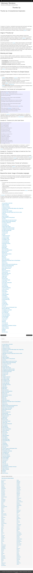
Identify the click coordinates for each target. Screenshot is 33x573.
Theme (3, 85)
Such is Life (4, 290)
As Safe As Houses (5, 378)
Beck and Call (4, 255)
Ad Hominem (3, 480)
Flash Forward (3, 513)
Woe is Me (4, 447)
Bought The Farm (5, 274)
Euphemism (19, 510)
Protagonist (3, 547)
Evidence (2, 511)
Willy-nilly (4, 321)
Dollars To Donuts (5, 328)
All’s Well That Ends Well (6, 230)
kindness (13, 166)
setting (15, 158)
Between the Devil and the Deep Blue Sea (9, 264)
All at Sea (4, 218)
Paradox (18, 536)
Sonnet (18, 553)
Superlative (3, 555)
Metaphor (18, 528)
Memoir (2, 528)
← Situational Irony (3, 335)
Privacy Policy (25, 571)
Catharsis (18, 495)
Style (2, 554)
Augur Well (4, 244)
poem (7, 92)
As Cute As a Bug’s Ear (6, 222)
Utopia (18, 564)
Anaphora (3, 486)
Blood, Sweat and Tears (6, 268)
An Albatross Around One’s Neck (8, 229)
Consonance (19, 500)
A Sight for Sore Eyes (6, 235)
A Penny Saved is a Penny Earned (8, 217)
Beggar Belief (4, 417)
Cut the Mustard (5, 324)
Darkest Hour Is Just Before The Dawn (9, 325)
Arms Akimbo (4, 365)
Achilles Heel (4, 214)
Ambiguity (18, 482)
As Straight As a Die (5, 239)
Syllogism (18, 555)
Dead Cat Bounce (5, 326)
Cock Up (3, 300)
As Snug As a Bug (5, 238)
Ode (2, 534)
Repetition (18, 548)
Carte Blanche (4, 285)
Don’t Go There (5, 473)
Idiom (18, 519)
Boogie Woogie (5, 272)
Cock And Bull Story (6, 299)
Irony (17, 523)
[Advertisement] (16, 19)
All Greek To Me (5, 231)
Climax (2, 498)
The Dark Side (4, 303)
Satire (2, 552)
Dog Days (4, 329)
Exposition (18, 511)
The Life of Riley (5, 317)
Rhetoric (2, 549)
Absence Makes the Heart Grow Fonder (9, 220)
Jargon (2, 524)
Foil (17, 513)
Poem (2, 543)
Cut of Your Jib (5, 322)
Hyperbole (3, 519)
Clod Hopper (4, 295)
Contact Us (20, 571)
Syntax (2, 559)
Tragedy (18, 561)
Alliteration (18, 481)
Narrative (18, 531)
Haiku (18, 516)
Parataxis (18, 537)
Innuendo (18, 522)
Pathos (2, 540)
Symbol (3, 77)
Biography (18, 493)
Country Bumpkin (5, 316)
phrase (14, 42)
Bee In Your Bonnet (5, 259)
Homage (18, 517)
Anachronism (3, 483)
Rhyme (18, 549)
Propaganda (3, 546)
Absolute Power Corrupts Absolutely (9, 221)
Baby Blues (4, 257)
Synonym (18, 558)
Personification (19, 541)
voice (19, 106)
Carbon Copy (4, 281)
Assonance (3, 493)
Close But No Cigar (5, 298)
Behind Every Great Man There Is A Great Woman (11, 260)
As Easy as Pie (5, 374)
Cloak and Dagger (5, 294)
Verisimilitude (3, 565)
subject (25, 30)
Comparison (3, 499)
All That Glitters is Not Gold (7, 203)
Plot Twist (18, 542)
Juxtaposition (19, 524)
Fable (2, 512)
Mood (2, 530)
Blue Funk (4, 269)
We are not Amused (5, 313)
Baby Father (4, 247)
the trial (26, 190)
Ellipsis (18, 506)
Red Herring (3, 548)
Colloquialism (19, 498)
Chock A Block (5, 291)
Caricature (3, 495)
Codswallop (4, 443)
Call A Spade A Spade (6, 421)
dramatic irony (11, 84)
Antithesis (18, 488)
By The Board (4, 283)
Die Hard (3, 330)
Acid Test (4, 213)
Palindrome (19, 535)
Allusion (2, 482)
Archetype (3, 492)
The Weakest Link (5, 311)
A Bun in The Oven (5, 205)
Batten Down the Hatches (6, 253)
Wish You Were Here (6, 308)
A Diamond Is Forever (6, 348)
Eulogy (2, 510)
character (15, 77)
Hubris (2, 518)
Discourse (3, 505)
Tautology (18, 559)
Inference (2, 522)
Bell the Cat (4, 261)
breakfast (9, 108)
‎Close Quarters (5, 296)
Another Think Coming (6, 226)
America (3, 69)
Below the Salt (5, 404)
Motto (2, 531)
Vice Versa (4, 320)
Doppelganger (19, 505)
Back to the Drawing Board (7, 391)
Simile (18, 552)
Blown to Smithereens (6, 270)
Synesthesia (3, 558)
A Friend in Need (5, 209)
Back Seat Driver (5, 248)
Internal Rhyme (3, 523)
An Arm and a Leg (5, 225)
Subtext (18, 554)
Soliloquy (2, 553)
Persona (2, 541)
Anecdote (18, 486)
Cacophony (3, 494)
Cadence (18, 494)
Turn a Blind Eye (5, 312)
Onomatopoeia (19, 534)
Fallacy (18, 512)
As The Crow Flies (5, 240)
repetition (8, 114)
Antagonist (3, 487)
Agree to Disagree (5, 216)
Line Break (18, 525)
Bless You (4, 256)
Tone (2, 561)
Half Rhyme (3, 517)
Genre (2, 516)
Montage (18, 529)
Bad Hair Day (4, 252)
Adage (18, 480)
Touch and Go (5, 460)
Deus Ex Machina (20, 501)
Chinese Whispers (5, 430)
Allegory (2, 481)
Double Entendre (4, 506)
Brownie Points (5, 278)
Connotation (3, 500)
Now (2, 98)
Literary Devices (8, 3)
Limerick (2, 525)
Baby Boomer (4, 246)
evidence (23, 38)
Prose (18, 546)
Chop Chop (4, 434)
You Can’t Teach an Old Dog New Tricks (9, 307)
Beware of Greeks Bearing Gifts (8, 265)
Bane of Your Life (5, 251)
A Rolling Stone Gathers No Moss (8, 227)
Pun (17, 547)
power (30, 156)
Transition (3, 564)
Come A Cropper (5, 304)
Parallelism (3, 537)
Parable (2, 536)
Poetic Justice (19, 543)
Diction (2, 504)
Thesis (18, 560)
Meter (2, 529)
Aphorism (2, 489)
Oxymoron (3, 535)
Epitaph (18, 507)
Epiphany (2, 507)
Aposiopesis (19, 489)
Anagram (18, 483)
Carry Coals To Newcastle (7, 282)
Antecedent (19, 487)
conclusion (3, 195)
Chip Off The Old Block (6, 287)
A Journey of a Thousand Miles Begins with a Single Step (12, 208)
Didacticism (19, 504)
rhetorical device (21, 116)
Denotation (3, 501)
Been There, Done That (6, 273)
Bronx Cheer (4, 277)
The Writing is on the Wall (7, 309)
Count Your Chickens (6, 315)
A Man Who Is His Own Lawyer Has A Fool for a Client (12, 212)
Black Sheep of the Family (7, 266)
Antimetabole (3, 488)
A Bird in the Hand (5, 204)
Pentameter (19, 540)
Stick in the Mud (5, 286)
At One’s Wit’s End (5, 242)
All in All (3, 234)
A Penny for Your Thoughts (7, 352)
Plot (2, 542)
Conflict (18, 499)
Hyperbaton (19, 518)
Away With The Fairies (6, 243)
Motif (17, 530)
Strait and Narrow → (29, 335)
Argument (18, 492)
